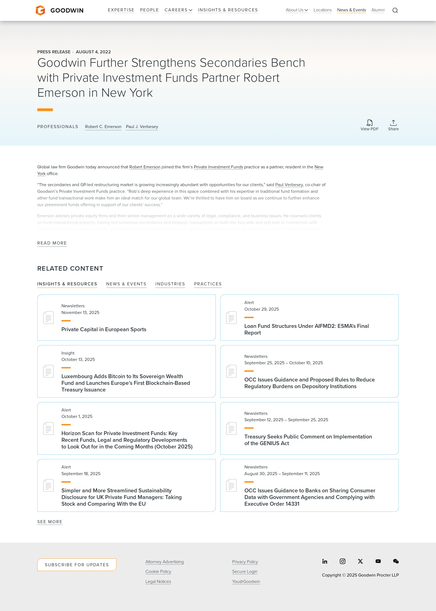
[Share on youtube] (378, 562)
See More (50, 521)
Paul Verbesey (289, 184)
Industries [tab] (170, 284)
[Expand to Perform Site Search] (395, 11)
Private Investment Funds (218, 167)
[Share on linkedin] (325, 562)
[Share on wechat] (396, 562)
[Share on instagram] (342, 562)
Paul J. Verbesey (142, 127)
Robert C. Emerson (103, 127)
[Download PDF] (369, 125)
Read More (52, 243)
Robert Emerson (144, 167)
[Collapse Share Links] (393, 125)
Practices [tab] (208, 284)
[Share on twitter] (360, 562)
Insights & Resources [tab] (67, 284)
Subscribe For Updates (77, 565)
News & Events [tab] (126, 284)
